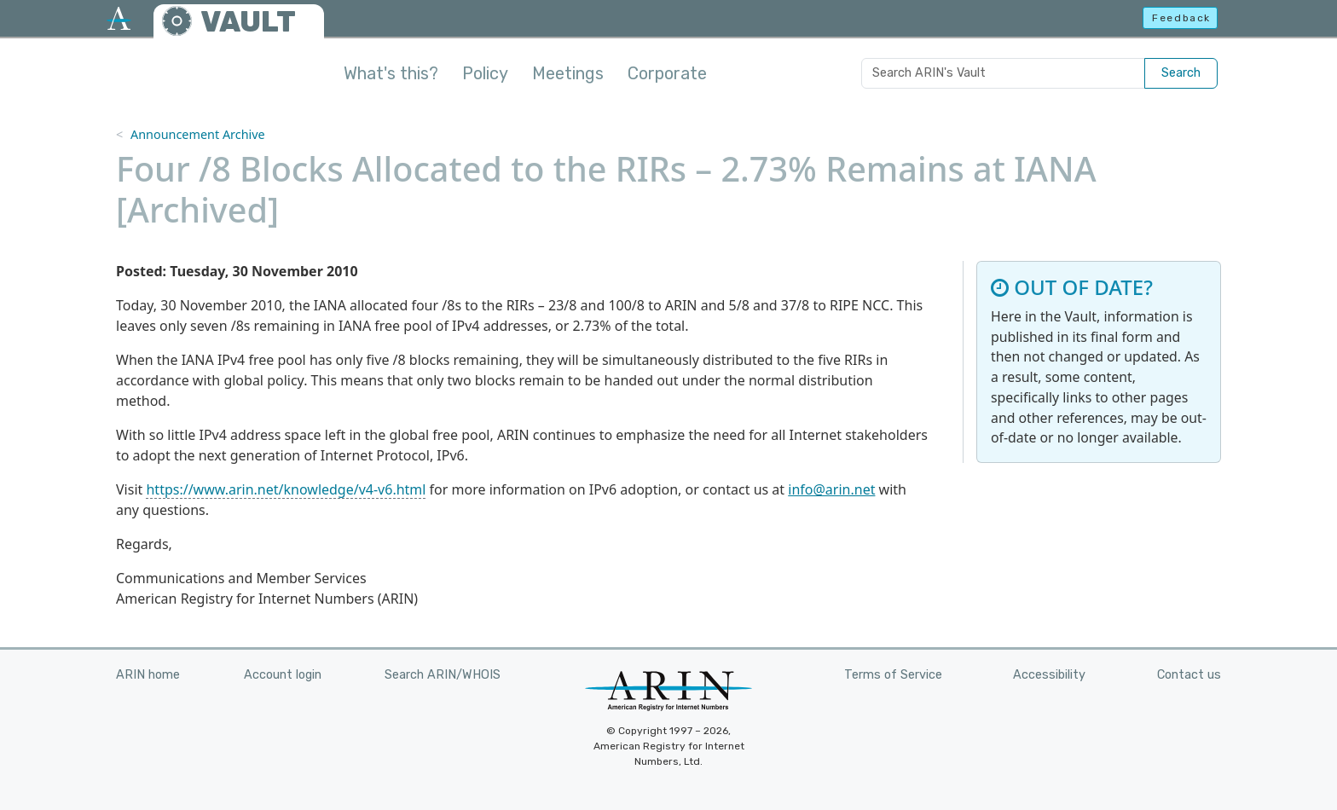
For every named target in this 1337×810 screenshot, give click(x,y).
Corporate (667, 73)
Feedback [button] (1181, 18)
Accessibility (1049, 675)
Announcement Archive (197, 134)
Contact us (1189, 675)
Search (1181, 73)
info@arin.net (831, 489)
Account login (282, 675)
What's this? (391, 73)
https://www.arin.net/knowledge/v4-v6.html (285, 489)
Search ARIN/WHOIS (443, 675)
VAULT (248, 21)
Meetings (568, 73)
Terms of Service (893, 675)
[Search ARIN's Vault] (1003, 73)
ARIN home (148, 675)
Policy (485, 73)
